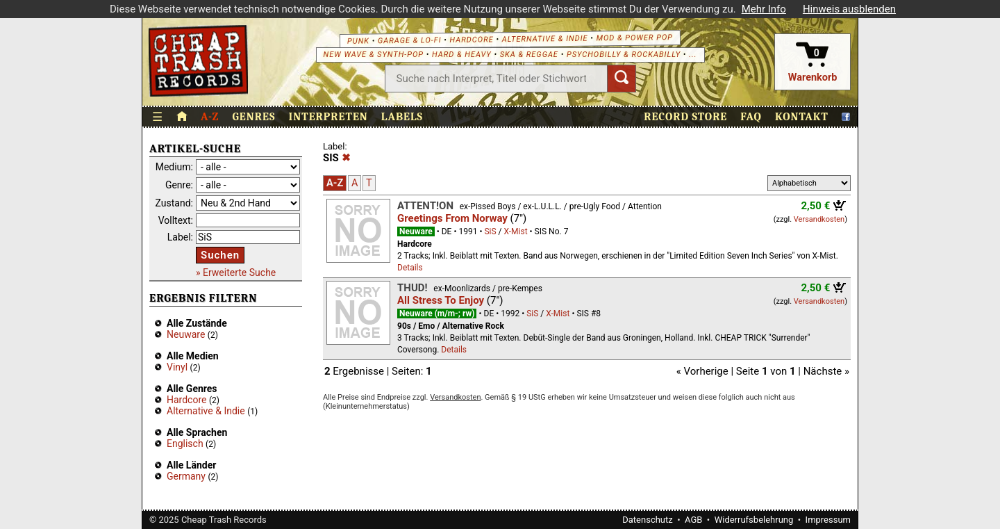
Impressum (828, 519)
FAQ (751, 117)
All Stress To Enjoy (440, 300)
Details (410, 267)
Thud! (412, 288)
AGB (693, 519)
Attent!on (425, 206)
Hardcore (472, 39)
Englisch (185, 443)
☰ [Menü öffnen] (157, 117)
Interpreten (328, 117)
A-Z (210, 117)
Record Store (685, 117)
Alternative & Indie (546, 38)
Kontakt (801, 117)
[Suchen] (622, 78)
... (694, 54)
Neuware (186, 334)
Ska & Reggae (530, 54)
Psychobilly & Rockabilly (625, 54)
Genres (253, 117)
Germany (186, 476)
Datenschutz (647, 519)
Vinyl (177, 367)
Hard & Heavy (463, 54)
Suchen (220, 255)
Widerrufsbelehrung (754, 519)
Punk (360, 40)
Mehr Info (764, 9)
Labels (402, 117)
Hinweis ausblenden (849, 9)
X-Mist (515, 231)
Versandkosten (819, 219)
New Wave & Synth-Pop (374, 54)
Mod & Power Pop (635, 37)
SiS (490, 231)
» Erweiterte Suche (236, 272)
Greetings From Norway (452, 218)
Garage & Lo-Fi (411, 40)
